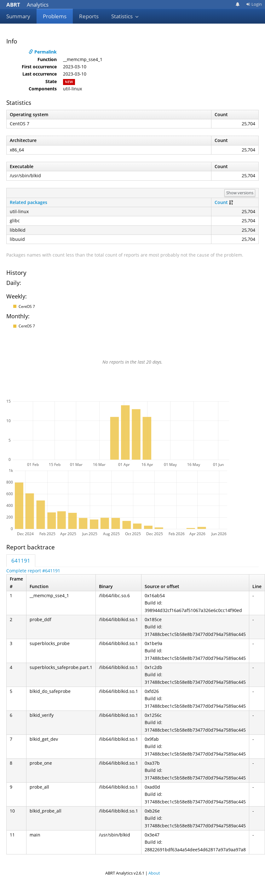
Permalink (43, 52)
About (154, 873)
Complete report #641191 (33, 571)
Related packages (28, 202)
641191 (20, 560)
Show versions (239, 193)
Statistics (125, 16)
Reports (89, 16)
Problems (54, 16)
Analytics (27, 4)
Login (254, 4)
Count (221, 202)
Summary (18, 16)
